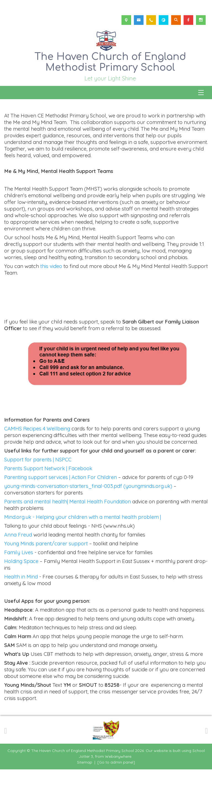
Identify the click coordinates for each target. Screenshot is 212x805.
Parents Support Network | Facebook (48, 504)
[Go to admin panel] (116, 797)
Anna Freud (18, 570)
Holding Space (22, 596)
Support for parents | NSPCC (37, 495)
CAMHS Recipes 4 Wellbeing (37, 464)
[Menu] (201, 92)
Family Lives (18, 588)
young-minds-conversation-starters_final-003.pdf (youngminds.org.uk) (88, 521)
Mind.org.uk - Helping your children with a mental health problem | (83, 552)
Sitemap (84, 797)
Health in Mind (21, 612)
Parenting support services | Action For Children (60, 512)
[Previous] (5, 765)
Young (12, 579)
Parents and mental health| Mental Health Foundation (67, 537)
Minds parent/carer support (54, 579)
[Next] (206, 765)
